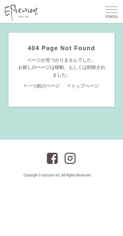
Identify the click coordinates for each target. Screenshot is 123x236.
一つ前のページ (44, 85)
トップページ (85, 85)
